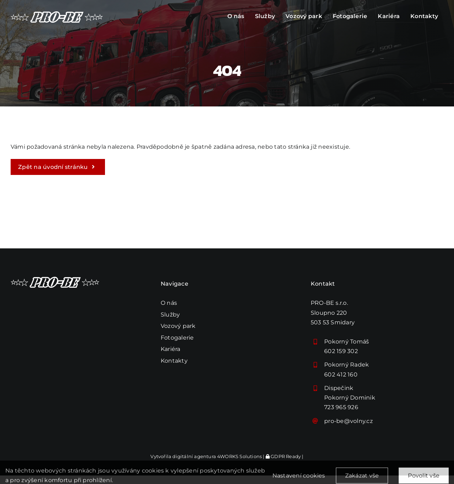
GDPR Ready (283, 456)
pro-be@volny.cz (348, 421)
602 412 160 (341, 374)
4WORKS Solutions (239, 456)
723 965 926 (341, 407)
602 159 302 (341, 351)
